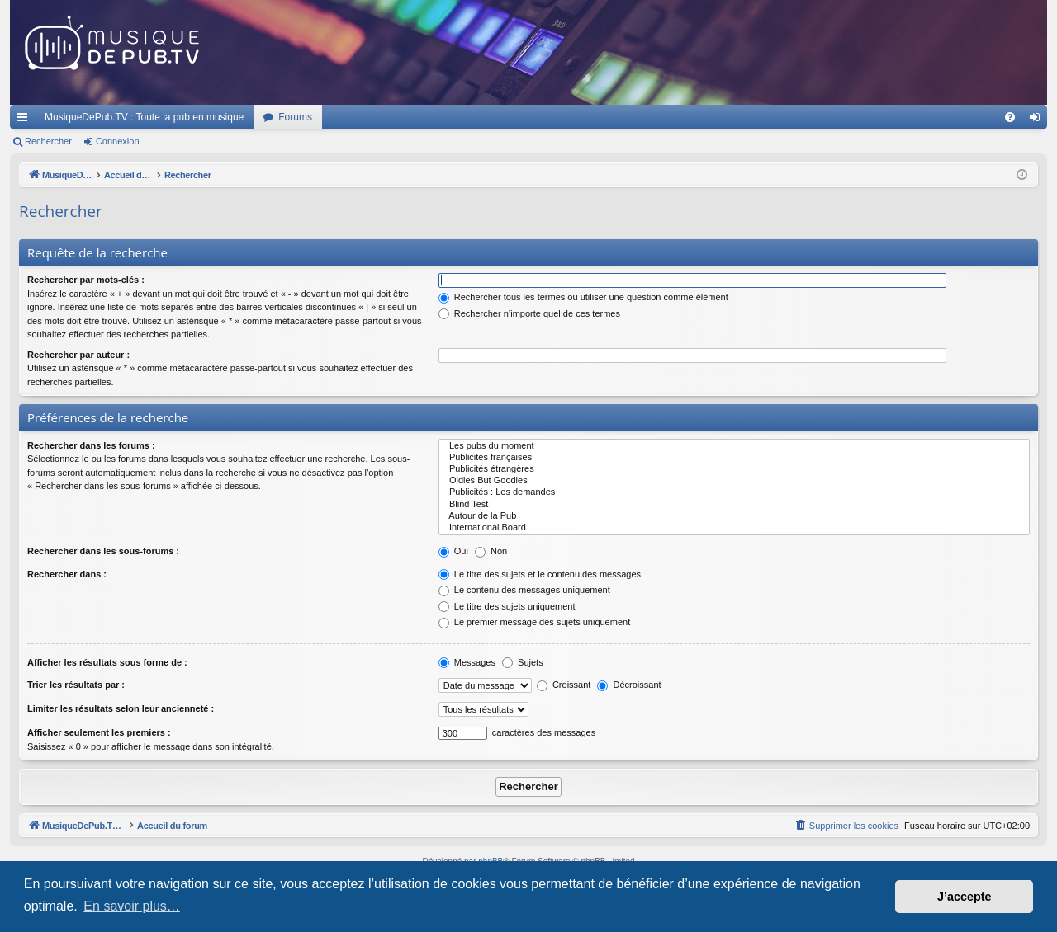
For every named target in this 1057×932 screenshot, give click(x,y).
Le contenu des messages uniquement (524, 590)
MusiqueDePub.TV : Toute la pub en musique (144, 117)
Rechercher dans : (67, 574)
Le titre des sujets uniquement (507, 606)
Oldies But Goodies (734, 481)
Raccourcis (26, 120)
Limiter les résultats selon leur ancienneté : (120, 708)
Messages (466, 662)
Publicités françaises (734, 458)
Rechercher (48, 141)
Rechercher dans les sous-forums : (103, 551)
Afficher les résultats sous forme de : (107, 662)
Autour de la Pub (734, 516)
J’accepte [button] (964, 896)
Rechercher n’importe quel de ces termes (529, 313)
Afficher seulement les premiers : (99, 732)
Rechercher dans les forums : (91, 445)
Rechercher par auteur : (78, 355)
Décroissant (629, 685)
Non (491, 551)
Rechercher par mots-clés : (86, 280)
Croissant (564, 685)
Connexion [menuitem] (1038, 120)
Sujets (522, 662)
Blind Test (734, 505)
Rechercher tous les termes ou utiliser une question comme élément (583, 297)
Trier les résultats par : (76, 685)
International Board (734, 528)
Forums (295, 117)
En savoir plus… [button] (131, 906)
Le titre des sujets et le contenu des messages (539, 574)
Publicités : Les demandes (734, 492)
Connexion (118, 141)
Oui (453, 551)
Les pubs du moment (734, 446)
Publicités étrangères (734, 469)
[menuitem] (1010, 117)
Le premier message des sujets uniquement (534, 622)
